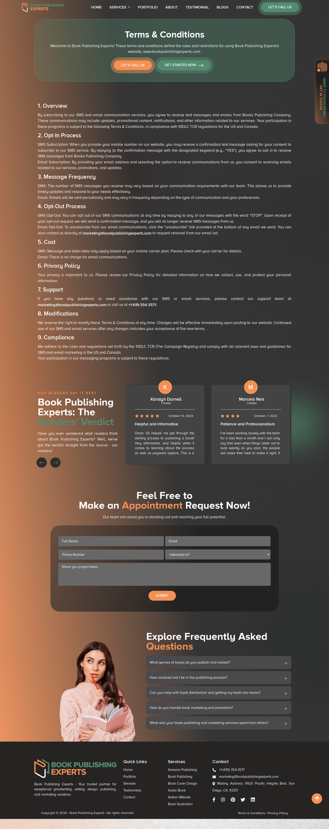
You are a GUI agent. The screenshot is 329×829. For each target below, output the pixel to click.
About (171, 7)
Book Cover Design (176, 803)
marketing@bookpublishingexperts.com (117, 233)
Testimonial (197, 7)
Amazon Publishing (176, 794)
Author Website (174, 812)
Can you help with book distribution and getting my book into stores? (193, 707)
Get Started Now (185, 65)
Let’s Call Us (134, 65)
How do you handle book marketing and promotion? (183, 718)
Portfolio (148, 7)
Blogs (222, 7)
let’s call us (280, 7)
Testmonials (143, 808)
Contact (244, 7)
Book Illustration (175, 817)
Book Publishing (175, 798)
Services (118, 7)
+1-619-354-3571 (142, 304)
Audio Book (173, 808)
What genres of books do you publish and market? (182, 686)
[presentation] (83, 449)
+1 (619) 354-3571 (207, 794)
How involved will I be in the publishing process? (181, 697)
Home (96, 7)
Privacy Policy (240, 823)
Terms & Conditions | (223, 823)
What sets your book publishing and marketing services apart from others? (195, 728)
